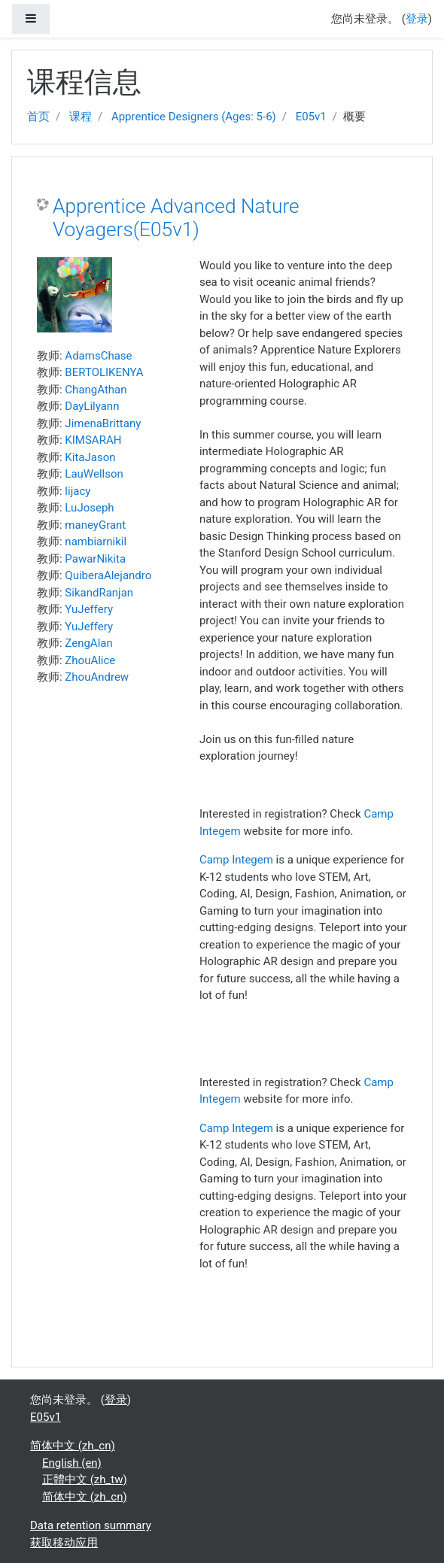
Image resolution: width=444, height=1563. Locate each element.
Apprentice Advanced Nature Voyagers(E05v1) (176, 218)
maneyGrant (95, 525)
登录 (417, 19)
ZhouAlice (90, 660)
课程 (80, 116)
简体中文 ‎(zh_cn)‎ (72, 1445)
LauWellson (94, 474)
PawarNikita (95, 559)
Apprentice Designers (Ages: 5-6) (193, 116)
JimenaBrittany (103, 423)
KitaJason (90, 457)
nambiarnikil (95, 541)
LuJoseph (89, 507)
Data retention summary (90, 1525)
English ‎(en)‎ (72, 1463)
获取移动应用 (64, 1542)
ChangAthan (95, 389)
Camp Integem (236, 859)
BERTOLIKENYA (104, 372)
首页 (38, 116)
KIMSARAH (93, 440)
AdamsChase (98, 356)
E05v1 (311, 116)
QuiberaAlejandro (108, 575)
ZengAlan (88, 643)
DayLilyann (92, 406)
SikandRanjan (99, 592)
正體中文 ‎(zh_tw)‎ (84, 1479)
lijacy (77, 491)
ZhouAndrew (97, 677)
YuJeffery (89, 609)
